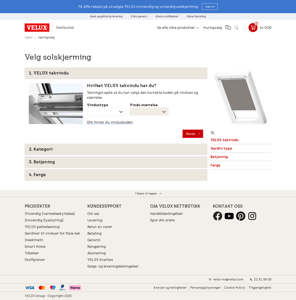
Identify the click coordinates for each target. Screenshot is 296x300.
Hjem (28, 37)
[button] (210, 6)
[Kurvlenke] (258, 27)
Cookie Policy (234, 288)
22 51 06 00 (260, 279)
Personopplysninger (205, 288)
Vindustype (97, 105)
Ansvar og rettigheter (170, 288)
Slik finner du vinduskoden (110, 122)
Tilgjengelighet (260, 288)
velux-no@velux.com (226, 279)
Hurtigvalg (212, 28)
